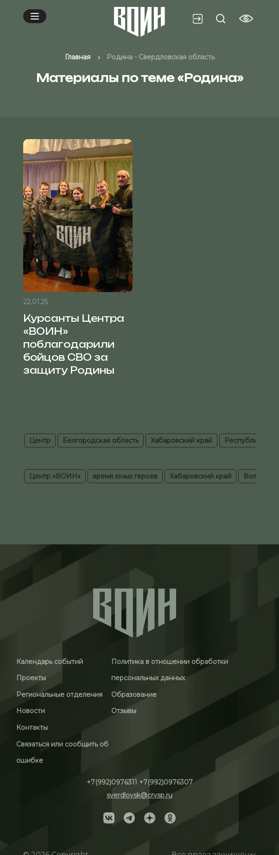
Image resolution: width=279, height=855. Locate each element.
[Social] (108, 817)
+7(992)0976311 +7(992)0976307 (140, 782)
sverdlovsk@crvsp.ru (139, 795)
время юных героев (125, 476)
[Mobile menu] (34, 16)
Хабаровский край (181, 440)
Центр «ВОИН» (55, 476)
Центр (40, 440)
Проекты (31, 678)
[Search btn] (220, 19)
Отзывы (123, 711)
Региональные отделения (59, 694)
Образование (134, 694)
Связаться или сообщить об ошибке (62, 752)
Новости (30, 711)
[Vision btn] (246, 18)
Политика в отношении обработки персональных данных (169, 670)
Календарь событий (49, 661)
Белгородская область (101, 440)
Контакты (32, 727)
